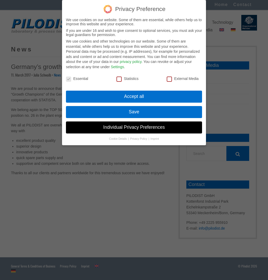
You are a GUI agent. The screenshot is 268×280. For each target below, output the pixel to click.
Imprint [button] (154, 135)
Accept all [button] (134, 93)
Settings (117, 64)
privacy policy (130, 59)
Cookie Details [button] (118, 135)
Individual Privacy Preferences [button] (134, 124)
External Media (182, 75)
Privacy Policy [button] (139, 135)
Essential (77, 75)
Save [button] (134, 109)
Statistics (127, 75)
